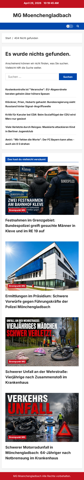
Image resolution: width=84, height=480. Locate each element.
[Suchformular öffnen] (78, 26)
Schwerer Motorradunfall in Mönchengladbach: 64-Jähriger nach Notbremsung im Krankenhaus (38, 452)
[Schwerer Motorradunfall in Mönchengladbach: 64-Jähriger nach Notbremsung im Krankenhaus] (42, 417)
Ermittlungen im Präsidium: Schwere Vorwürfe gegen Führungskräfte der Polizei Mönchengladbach (36, 301)
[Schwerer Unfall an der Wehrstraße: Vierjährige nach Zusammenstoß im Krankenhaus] (42, 341)
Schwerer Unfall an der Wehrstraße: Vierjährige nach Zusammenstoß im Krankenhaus (36, 377)
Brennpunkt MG (17, 210)
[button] (69, 26)
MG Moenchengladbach (42, 15)
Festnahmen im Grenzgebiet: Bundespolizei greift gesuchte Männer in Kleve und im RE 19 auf (40, 225)
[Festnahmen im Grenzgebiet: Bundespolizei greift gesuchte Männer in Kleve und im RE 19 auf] (42, 190)
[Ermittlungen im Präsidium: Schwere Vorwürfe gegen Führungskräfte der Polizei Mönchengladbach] (42, 265)
